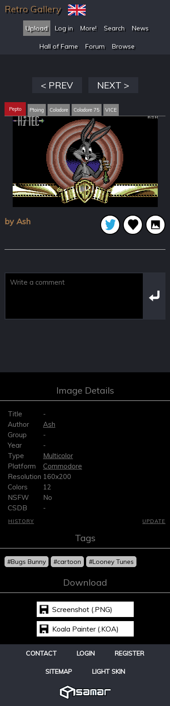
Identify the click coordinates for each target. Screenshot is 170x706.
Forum (95, 46)
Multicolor (58, 455)
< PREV (57, 85)
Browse (123, 46)
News (140, 28)
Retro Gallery (33, 9)
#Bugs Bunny (26, 562)
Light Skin (108, 671)
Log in (64, 28)
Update (153, 521)
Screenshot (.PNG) (82, 609)
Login (86, 653)
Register (129, 653)
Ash (49, 424)
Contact (41, 653)
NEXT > (113, 85)
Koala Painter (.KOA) (85, 628)
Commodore (62, 466)
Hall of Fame (58, 46)
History (21, 521)
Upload (36, 28)
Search (114, 28)
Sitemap (58, 671)
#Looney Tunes (111, 562)
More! (88, 28)
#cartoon (67, 562)
